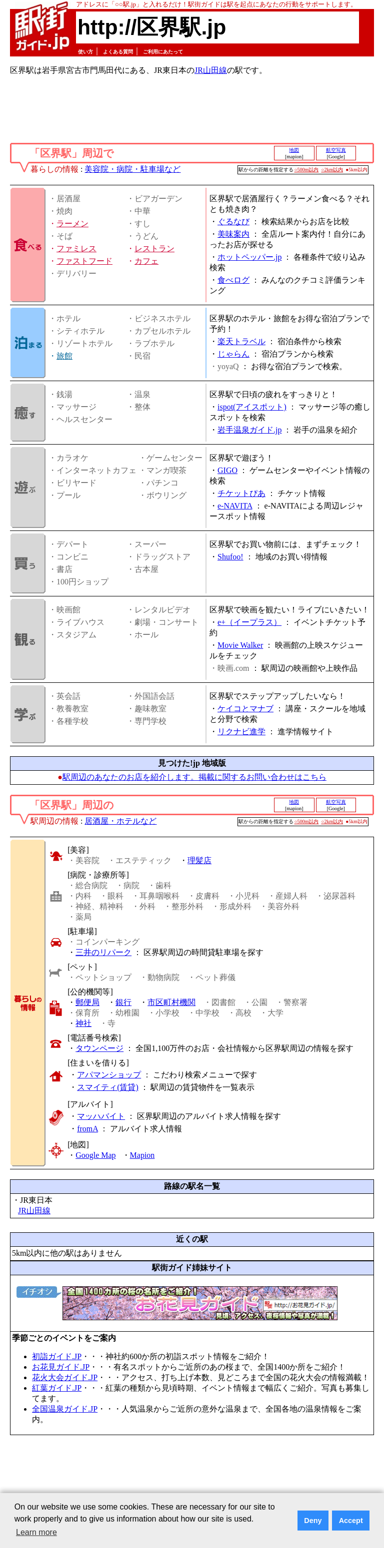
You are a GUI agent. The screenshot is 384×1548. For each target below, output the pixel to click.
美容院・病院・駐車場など (132, 169)
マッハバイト (101, 1116)
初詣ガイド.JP (57, 1356)
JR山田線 (210, 70)
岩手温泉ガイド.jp (250, 430)
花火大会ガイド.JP (65, 1377)
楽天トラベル (242, 341)
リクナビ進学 (242, 731)
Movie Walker (240, 645)
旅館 (64, 356)
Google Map (96, 1155)
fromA (87, 1128)
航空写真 (336, 150)
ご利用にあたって (163, 51)
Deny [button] (313, 1521)
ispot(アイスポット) (252, 407)
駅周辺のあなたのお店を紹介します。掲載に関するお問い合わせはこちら (194, 777)
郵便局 (88, 1002)
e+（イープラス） (250, 622)
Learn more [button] (36, 1532)
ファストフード (84, 261)
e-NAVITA (235, 506)
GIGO (228, 470)
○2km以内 (332, 169)
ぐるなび (234, 221)
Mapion (142, 1155)
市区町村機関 (172, 1002)
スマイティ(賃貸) (107, 1087)
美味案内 (234, 234)
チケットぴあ (242, 493)
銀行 (124, 1002)
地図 (294, 150)
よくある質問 (118, 51)
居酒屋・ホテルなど (120, 821)
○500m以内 (306, 169)
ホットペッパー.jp (250, 257)
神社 (84, 1023)
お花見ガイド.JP (61, 1367)
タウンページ (100, 1048)
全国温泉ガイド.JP (65, 1409)
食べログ (234, 280)
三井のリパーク (104, 952)
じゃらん (234, 354)
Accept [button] (351, 1521)
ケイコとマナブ (246, 708)
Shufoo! (231, 556)
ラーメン (72, 223)
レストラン (154, 248)
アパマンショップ (109, 1074)
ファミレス (76, 248)
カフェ (146, 261)
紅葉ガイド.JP (57, 1388)
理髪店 (200, 860)
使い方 (85, 51)
